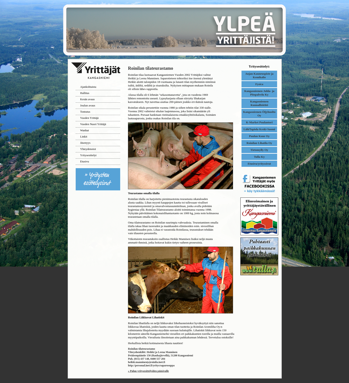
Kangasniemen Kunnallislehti (259, 103)
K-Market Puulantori (259, 122)
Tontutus (85, 111)
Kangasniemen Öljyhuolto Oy (259, 113)
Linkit (83, 136)
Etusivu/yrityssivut (259, 163)
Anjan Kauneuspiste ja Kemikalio (259, 75)
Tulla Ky (259, 156)
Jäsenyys (85, 142)
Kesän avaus (87, 99)
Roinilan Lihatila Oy (259, 143)
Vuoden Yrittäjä (89, 118)
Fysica (259, 84)
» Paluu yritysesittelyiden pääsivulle (148, 371)
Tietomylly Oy (259, 150)
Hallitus (84, 93)
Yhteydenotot (88, 149)
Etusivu (84, 161)
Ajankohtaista (88, 86)
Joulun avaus (87, 105)
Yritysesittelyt (88, 155)
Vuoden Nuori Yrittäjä (93, 124)
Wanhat (84, 130)
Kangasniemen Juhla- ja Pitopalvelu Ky (259, 92)
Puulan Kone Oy (259, 136)
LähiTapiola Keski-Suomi (259, 129)
